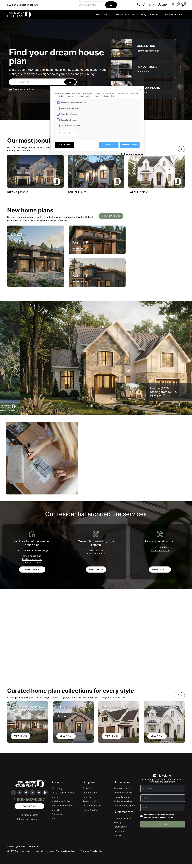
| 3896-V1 (18, 192)
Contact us (29, 806)
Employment (58, 814)
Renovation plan (122, 797)
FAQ (182, 14)
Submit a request (32, 569)
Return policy (120, 826)
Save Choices (64, 145)
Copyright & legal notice (91, 851)
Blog (54, 818)
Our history (57, 788)
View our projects (32, 562)
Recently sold (89, 801)
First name (147, 788)
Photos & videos (91, 810)
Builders (170, 14)
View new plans (111, 216)
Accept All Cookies (130, 145)
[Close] (140, 90)
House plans (103, 14)
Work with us (160, 569)
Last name (147, 798)
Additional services (123, 801)
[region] (97, 120)
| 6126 (77, 192)
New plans (88, 797)
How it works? (96, 550)
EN (151, 4)
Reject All (109, 145)
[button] (180, 87)
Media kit (56, 810)
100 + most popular (92, 805)
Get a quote (96, 569)
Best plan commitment (63, 805)
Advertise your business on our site (23, 847)
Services (155, 14)
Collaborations (90, 792)
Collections (122, 14)
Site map (118, 835)
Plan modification (122, 788)
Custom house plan (123, 792)
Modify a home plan (32, 559)
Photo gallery (139, 14)
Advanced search (29, 814)
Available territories (61, 801)
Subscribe (162, 824)
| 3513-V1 (138, 192)
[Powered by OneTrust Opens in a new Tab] (131, 153)
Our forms (119, 831)
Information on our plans (29, 819)
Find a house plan (32, 556)
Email (144, 807)
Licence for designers (124, 805)
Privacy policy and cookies (67, 851)
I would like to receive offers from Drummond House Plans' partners (159, 816)
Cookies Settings (66, 133)
